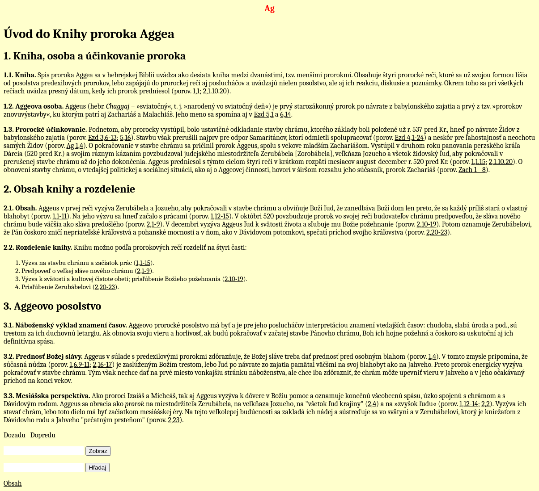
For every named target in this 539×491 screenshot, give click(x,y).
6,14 (285, 114)
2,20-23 (436, 232)
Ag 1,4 (75, 146)
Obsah (13, 483)
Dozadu (14, 435)
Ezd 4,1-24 (409, 138)
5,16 (125, 138)
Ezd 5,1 (264, 114)
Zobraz (98, 451)
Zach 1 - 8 (472, 170)
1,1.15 (478, 162)
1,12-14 (468, 404)
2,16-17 (102, 365)
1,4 (432, 357)
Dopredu (42, 435)
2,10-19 (427, 224)
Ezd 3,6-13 (102, 138)
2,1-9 (153, 224)
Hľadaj (97, 467)
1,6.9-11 (79, 365)
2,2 (485, 404)
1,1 (196, 91)
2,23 (173, 420)
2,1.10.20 (215, 91)
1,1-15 (143, 263)
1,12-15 (220, 216)
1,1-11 (59, 216)
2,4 (372, 404)
